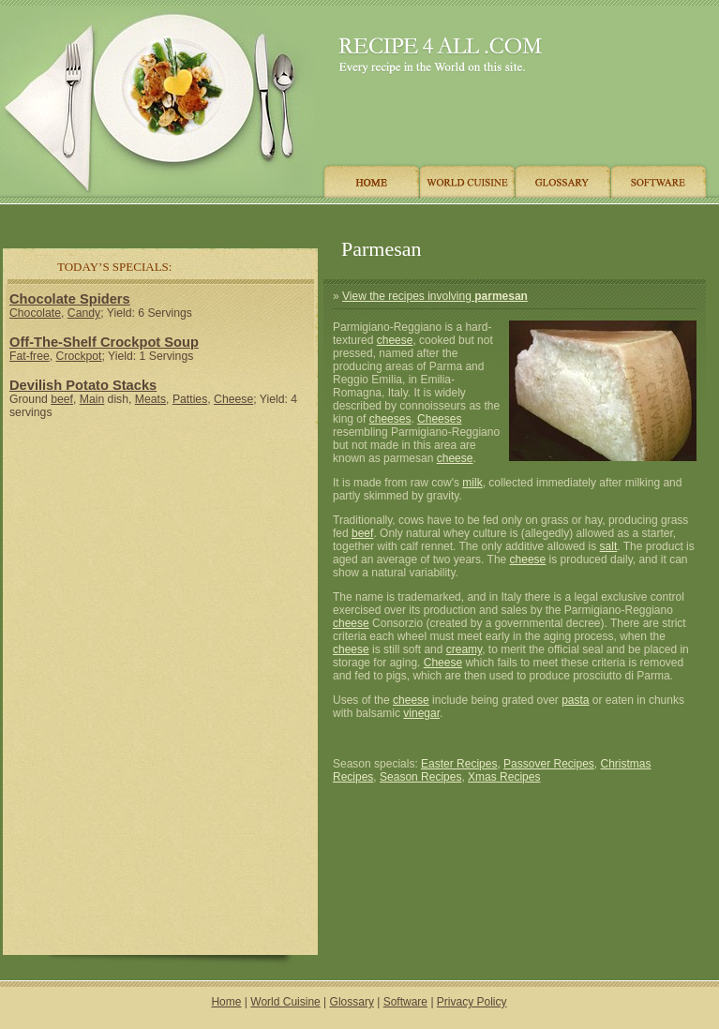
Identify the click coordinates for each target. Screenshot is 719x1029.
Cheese (233, 399)
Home (226, 1001)
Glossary (352, 1001)
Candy (83, 313)
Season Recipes (420, 776)
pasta (575, 700)
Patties (189, 399)
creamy (464, 649)
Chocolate (35, 313)
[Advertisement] (160, 556)
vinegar (421, 713)
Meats (150, 399)
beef (62, 399)
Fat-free (29, 356)
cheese (395, 340)
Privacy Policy (472, 1001)
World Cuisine (285, 1001)
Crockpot (79, 356)
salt (609, 546)
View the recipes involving (435, 296)
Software (405, 1001)
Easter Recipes (459, 763)
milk (472, 482)
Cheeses (439, 418)
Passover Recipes (548, 763)
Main (92, 399)
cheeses (390, 418)
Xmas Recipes (504, 776)
